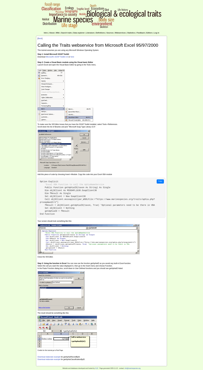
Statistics (131, 33)
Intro (46, 33)
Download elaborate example (49, 357)
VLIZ (96, 368)
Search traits (66, 33)
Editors (149, 33)
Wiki (58, 33)
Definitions (100, 33)
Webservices (120, 33)
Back (40, 38)
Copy (160, 181)
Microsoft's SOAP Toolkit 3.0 (57, 57)
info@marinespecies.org (132, 368)
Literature (90, 33)
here (72, 57)
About (51, 33)
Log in (156, 33)
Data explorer (79, 33)
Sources (109, 33)
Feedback (141, 33)
